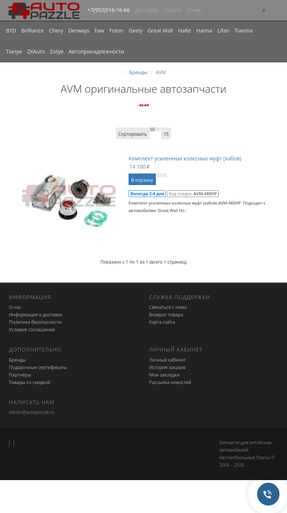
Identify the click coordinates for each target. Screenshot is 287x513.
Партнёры (20, 375)
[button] (264, 10)
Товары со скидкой (29, 382)
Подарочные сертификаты (38, 367)
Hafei (184, 30)
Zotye (56, 51)
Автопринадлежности (96, 51)
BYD (11, 30)
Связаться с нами (168, 307)
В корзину (142, 180)
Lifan (223, 30)
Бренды (138, 72)
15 (166, 134)
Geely (135, 30)
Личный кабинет (167, 360)
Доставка (146, 9)
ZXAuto (36, 51)
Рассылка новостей (170, 382)
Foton (116, 30)
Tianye (14, 51)
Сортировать (132, 134)
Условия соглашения (32, 329)
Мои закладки (164, 375)
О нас (194, 9)
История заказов (167, 367)
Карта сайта (162, 322)
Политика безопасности (35, 322)
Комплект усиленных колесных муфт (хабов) (185, 158)
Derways (78, 30)
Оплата (172, 9)
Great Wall (160, 30)
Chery (56, 30)
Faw (99, 30)
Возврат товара (166, 314)
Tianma (243, 30)
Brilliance (32, 30)
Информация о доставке (35, 314)
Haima (204, 30)
